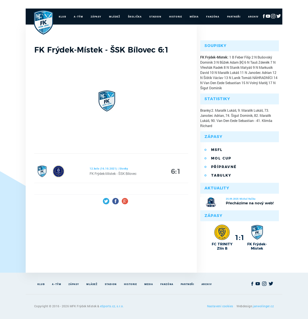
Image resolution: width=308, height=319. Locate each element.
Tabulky (221, 175)
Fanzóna (212, 16)
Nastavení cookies (220, 306)
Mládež (114, 16)
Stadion (155, 16)
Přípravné (224, 167)
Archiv (253, 16)
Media (148, 284)
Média (194, 16)
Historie (175, 16)
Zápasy (96, 16)
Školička (135, 16)
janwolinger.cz (263, 306)
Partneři (234, 16)
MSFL (217, 150)
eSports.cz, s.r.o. (112, 306)
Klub (62, 16)
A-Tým (78, 16)
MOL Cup (221, 158)
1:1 (240, 237)
